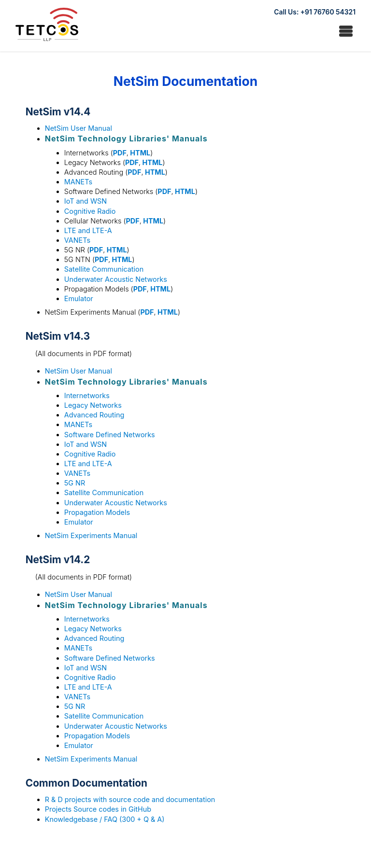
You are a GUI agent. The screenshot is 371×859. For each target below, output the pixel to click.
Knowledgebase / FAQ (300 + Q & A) (105, 819)
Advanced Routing (94, 415)
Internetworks (87, 395)
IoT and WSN (85, 201)
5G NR (74, 483)
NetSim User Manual (78, 128)
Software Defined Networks (109, 434)
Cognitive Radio (90, 211)
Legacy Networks (93, 405)
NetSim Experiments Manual (91, 535)
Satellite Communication (103, 269)
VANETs (77, 240)
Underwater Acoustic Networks (115, 279)
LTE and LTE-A (88, 230)
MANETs (78, 182)
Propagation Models (97, 512)
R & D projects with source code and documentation (130, 799)
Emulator (78, 298)
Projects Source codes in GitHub (98, 809)
